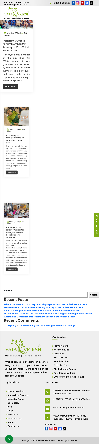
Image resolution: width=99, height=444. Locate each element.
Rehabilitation (61, 361)
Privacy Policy (14, 418)
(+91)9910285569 (62, 390)
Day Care (59, 353)
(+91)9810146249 (81, 390)
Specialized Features (18, 395)
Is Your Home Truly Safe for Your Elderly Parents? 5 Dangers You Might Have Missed (48, 313)
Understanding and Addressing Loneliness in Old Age (47, 325)
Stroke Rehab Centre (65, 369)
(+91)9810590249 (62, 393)
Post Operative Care (64, 373)
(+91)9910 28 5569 (59, 3)
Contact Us (13, 426)
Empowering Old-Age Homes (69, 376)
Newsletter (13, 414)
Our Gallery (13, 402)
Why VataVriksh (15, 391)
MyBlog (12, 325)
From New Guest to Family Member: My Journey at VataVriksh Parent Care (43, 307)
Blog (9, 406)
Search (8, 290)
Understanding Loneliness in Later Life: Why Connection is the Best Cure (42, 310)
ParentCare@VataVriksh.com (68, 407)
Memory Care (61, 345)
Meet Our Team (15, 399)
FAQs (10, 410)
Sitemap (11, 422)
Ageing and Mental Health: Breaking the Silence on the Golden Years (39, 316)
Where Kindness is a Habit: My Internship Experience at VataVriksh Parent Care (45, 304)
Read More (10, 84)
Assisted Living (61, 349)
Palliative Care (61, 365)
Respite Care (60, 357)
